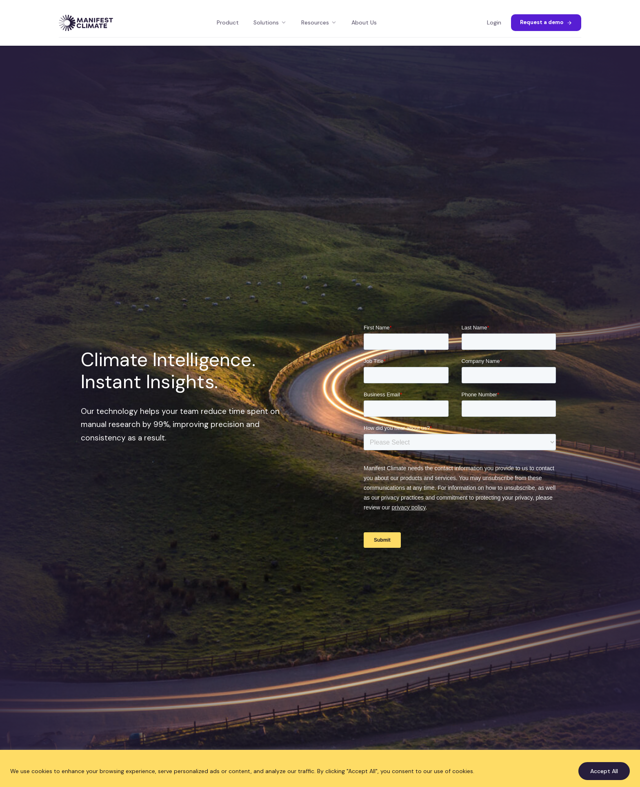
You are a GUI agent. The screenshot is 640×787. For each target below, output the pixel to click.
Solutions (270, 22)
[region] (320, 768)
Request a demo (546, 22)
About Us (364, 22)
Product (228, 22)
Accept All (604, 771)
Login (494, 22)
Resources (319, 22)
